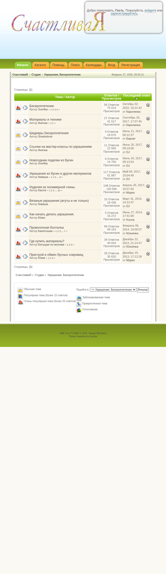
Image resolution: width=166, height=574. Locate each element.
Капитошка (45, 230)
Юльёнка (132, 233)
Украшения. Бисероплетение (62, 74)
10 (59, 190)
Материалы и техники (45, 119)
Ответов (110, 95)
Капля (42, 190)
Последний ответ (136, 97)
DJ (128, 152)
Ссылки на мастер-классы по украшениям (60, 146)
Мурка (130, 192)
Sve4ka (43, 109)
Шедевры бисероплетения (49, 133)
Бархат (131, 138)
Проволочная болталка (46, 227)
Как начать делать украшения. (51, 214)
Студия (36, 74)
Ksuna (130, 219)
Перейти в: (82, 289)
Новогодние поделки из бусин (51, 160)
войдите (150, 10)
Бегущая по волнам (51, 244)
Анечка (43, 122)
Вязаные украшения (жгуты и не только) (59, 201)
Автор (70, 97)
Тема (59, 97)
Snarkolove (45, 136)
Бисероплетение (41, 106)
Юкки (41, 217)
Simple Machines (97, 333)
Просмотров (111, 98)
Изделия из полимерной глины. (52, 187)
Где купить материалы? (46, 241)
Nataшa (43, 176)
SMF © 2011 (80, 333)
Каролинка (133, 111)
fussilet (93, 336)
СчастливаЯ (20, 74)
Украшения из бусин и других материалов (60, 173)
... (58, 177)
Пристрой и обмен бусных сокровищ (56, 255)
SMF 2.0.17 (66, 333)
